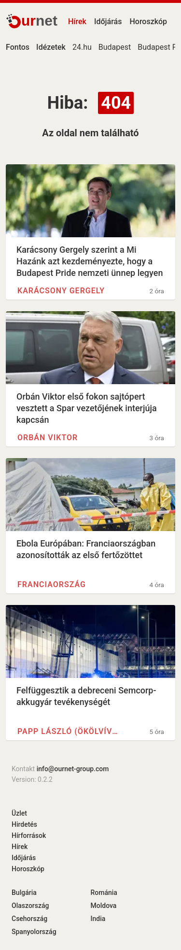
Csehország (29, 918)
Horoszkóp (148, 21)
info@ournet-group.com (73, 769)
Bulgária (24, 892)
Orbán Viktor (47, 437)
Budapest (114, 47)
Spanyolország (34, 932)
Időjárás (108, 21)
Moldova (104, 905)
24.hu (82, 47)
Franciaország (51, 584)
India (98, 918)
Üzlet (19, 813)
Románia (104, 892)
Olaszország (30, 905)
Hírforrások (29, 835)
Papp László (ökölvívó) (68, 731)
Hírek (77, 21)
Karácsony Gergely (61, 290)
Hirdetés (24, 824)
